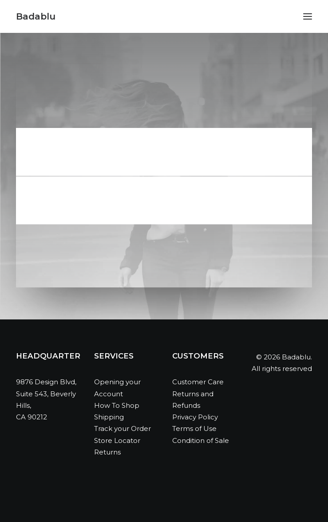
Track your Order (122, 428)
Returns (107, 452)
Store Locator (117, 440)
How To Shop (116, 405)
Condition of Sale (200, 440)
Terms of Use (194, 428)
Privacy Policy (195, 417)
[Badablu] (35, 16)
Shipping (109, 417)
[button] (307, 16)
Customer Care (198, 382)
